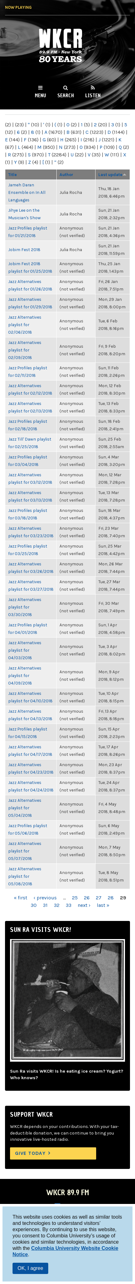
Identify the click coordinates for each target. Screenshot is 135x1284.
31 (45, 905)
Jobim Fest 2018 (24, 249)
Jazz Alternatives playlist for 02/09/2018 (24, 350)
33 (68, 905)
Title (12, 174)
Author (66, 174)
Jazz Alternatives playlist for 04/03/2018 (24, 650)
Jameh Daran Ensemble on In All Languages (26, 192)
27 (98, 898)
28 (111, 898)
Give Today (30, 1153)
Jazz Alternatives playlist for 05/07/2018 (24, 851)
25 (75, 898)
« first (20, 898)
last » (103, 905)
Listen (93, 95)
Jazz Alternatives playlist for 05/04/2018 (24, 808)
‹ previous (45, 898)
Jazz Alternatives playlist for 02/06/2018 (24, 325)
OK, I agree (30, 1268)
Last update (112, 174)
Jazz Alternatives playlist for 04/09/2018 (24, 675)
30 (34, 905)
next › (84, 905)
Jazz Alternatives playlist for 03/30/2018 (24, 607)
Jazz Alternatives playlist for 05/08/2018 (24, 876)
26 (87, 898)
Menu (40, 95)
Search (65, 95)
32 (57, 905)
